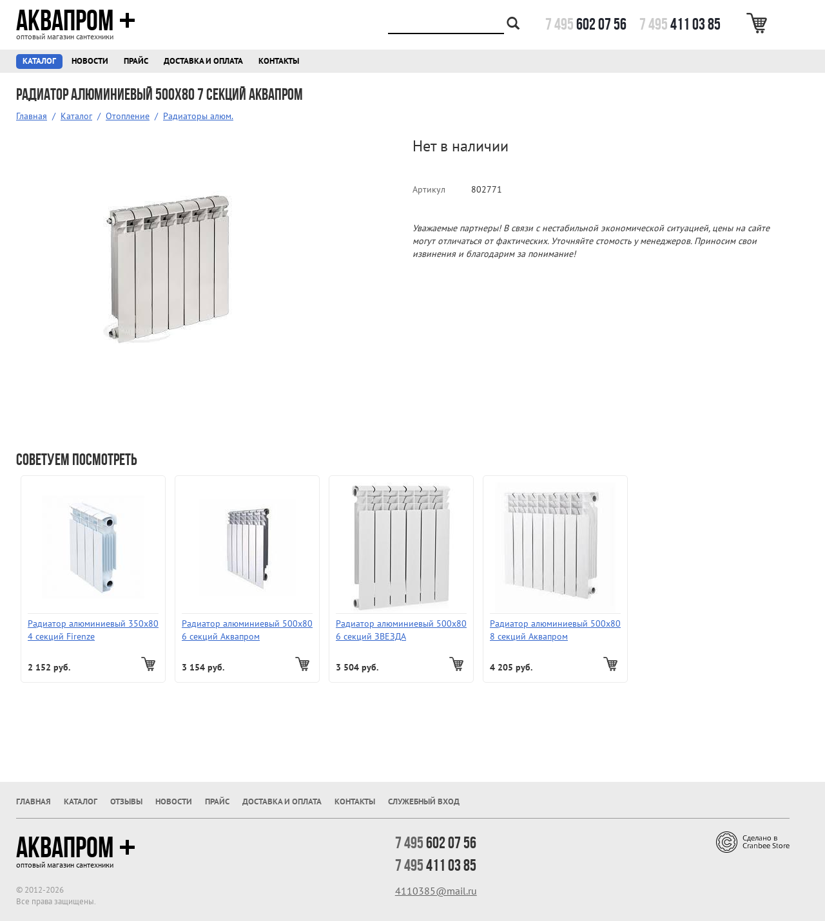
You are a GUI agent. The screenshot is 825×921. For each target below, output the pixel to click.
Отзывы (126, 801)
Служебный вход (424, 801)
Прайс (136, 60)
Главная (31, 116)
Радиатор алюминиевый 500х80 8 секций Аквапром (555, 630)
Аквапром (75, 21)
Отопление (128, 116)
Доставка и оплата (203, 60)
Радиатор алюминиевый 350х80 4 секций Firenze (93, 630)
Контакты (278, 60)
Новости (90, 60)
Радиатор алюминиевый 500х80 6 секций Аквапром (247, 630)
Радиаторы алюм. (198, 116)
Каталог (39, 60)
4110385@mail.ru (436, 890)
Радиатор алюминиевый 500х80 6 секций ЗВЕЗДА (401, 630)
